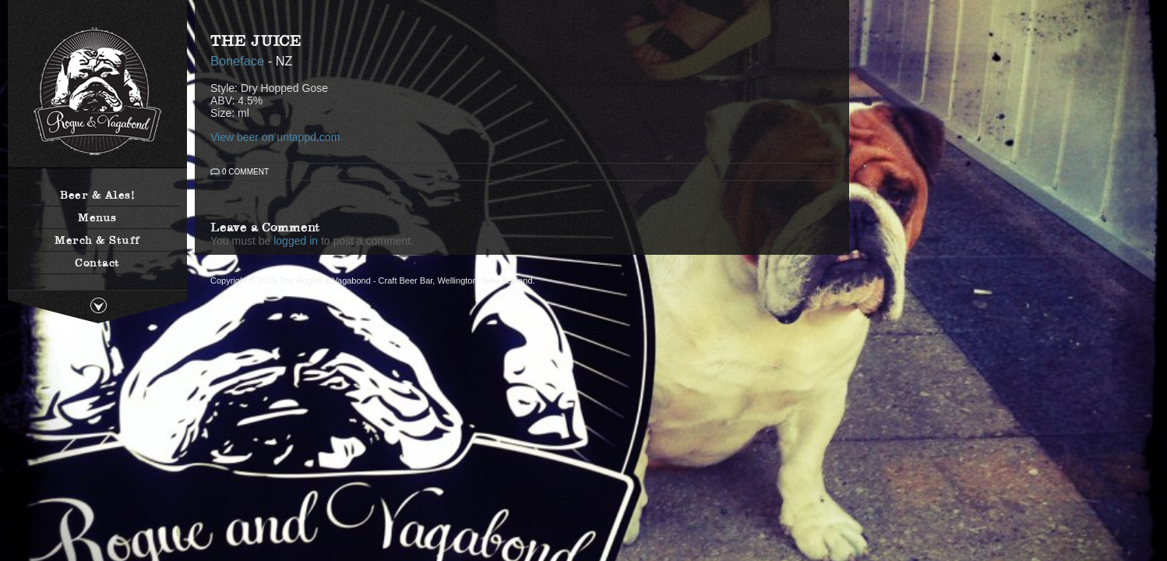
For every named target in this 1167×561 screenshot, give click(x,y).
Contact (97, 262)
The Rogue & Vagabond (97, 91)
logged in (295, 241)
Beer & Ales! (97, 195)
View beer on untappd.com (275, 137)
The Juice (255, 40)
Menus (97, 217)
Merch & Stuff (97, 240)
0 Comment (245, 172)
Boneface (237, 61)
